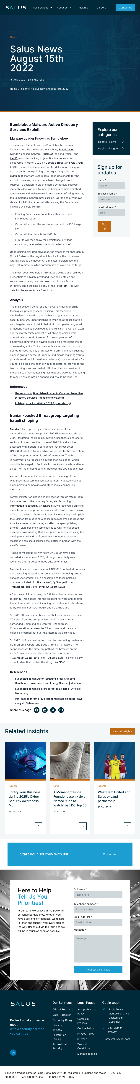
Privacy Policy (85, 1033)
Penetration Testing (59, 1037)
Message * (80, 929)
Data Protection (61, 1014)
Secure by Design (62, 1020)
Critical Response (62, 1009)
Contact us (109, 854)
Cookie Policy (85, 1028)
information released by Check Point (32, 505)
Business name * (107, 193)
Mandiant (15, 429)
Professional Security (59, 1046)
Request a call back (98, 969)
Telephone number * (86, 904)
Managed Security (57, 1027)
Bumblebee (16, 175)
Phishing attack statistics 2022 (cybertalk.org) (43, 403)
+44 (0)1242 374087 (115, 1030)
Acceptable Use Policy (86, 1011)
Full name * (80, 889)
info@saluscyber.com (117, 1039)
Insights (25, 88)
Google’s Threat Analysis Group (64, 162)
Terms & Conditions (83, 1046)
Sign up (104, 226)
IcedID (14, 158)
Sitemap (82, 1039)
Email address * (107, 207)
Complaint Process (83, 1021)
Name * (102, 180)
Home (13, 88)
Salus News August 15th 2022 (51, 88)
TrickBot (48, 153)
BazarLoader (66, 149)
